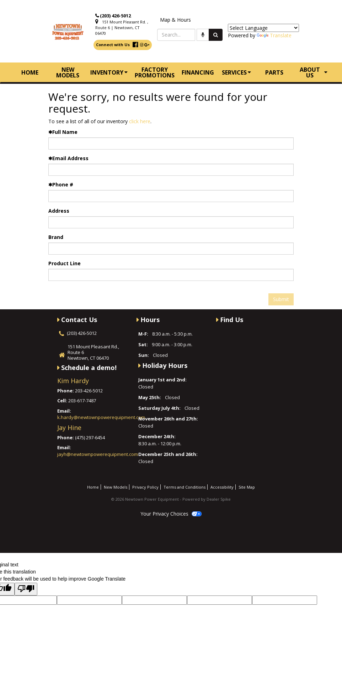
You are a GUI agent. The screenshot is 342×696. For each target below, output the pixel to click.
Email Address (68, 158)
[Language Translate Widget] (263, 28)
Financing (198, 72)
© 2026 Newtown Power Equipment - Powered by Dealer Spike (171, 499)
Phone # (60, 184)
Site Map (247, 487)
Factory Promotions (155, 72)
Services (236, 72)
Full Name (63, 132)
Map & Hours (175, 19)
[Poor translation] (26, 589)
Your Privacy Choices (171, 513)
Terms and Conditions (184, 487)
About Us (313, 72)
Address (58, 210)
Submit (281, 299)
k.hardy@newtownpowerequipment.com (101, 417)
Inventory (109, 72)
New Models (67, 72)
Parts (274, 72)
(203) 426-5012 (115, 15)
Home (29, 72)
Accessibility (222, 487)
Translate (274, 35)
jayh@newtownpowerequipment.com (97, 454)
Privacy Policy (145, 487)
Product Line (64, 263)
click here (139, 121)
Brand (55, 237)
